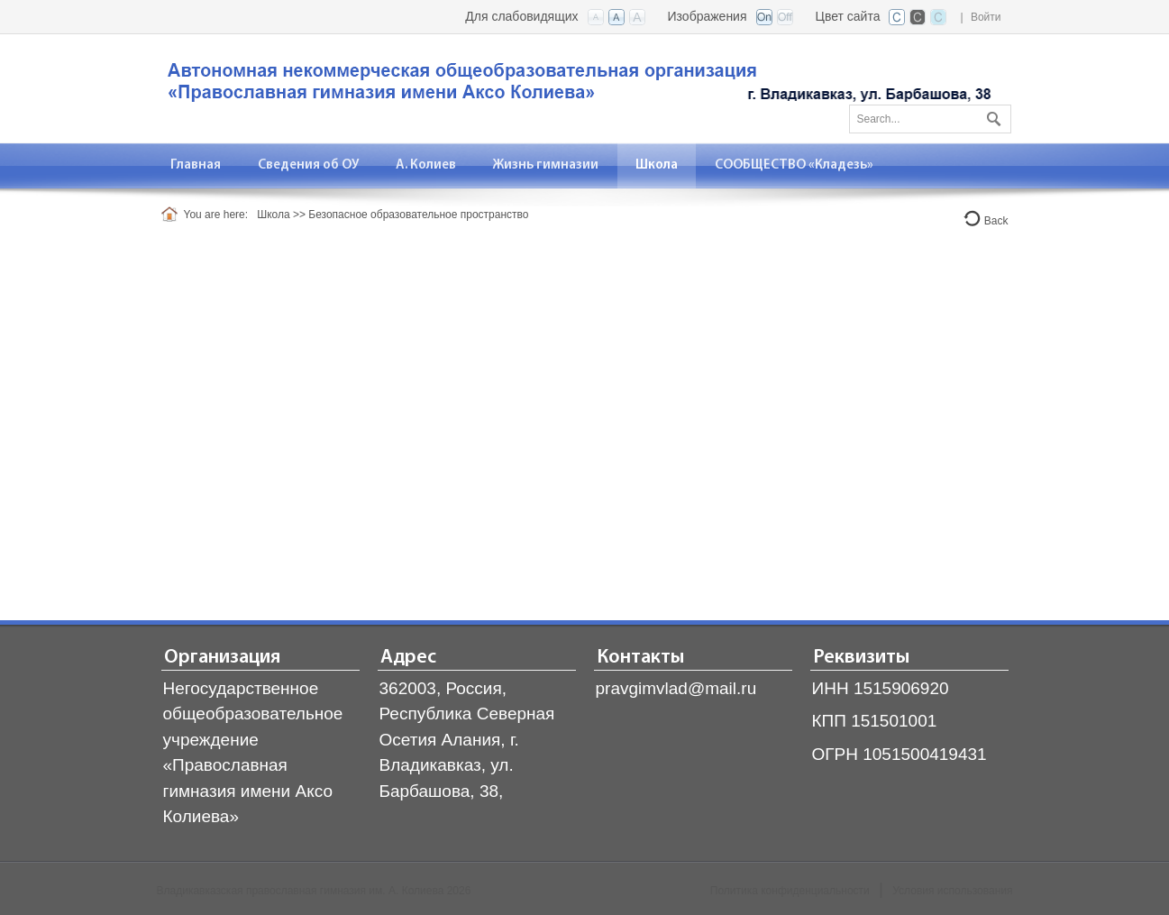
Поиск (991, 115)
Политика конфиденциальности (790, 890)
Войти (986, 17)
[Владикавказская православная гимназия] (576, 87)
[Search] (930, 119)
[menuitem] (196, 165)
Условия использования (952, 890)
